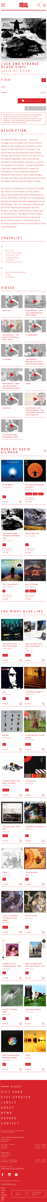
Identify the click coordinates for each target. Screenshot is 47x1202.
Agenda (9, 1118)
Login (44, 1)
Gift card (12, 1092)
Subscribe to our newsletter (12, 1168)
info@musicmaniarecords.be (13, 1130)
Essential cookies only (37, 1193)
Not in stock (35, 108)
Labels (9, 1102)
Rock (3, 86)
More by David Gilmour (16, 450)
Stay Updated (16, 1097)
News (6, 1112)
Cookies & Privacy (8, 1184)
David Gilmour (15, 70)
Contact (10, 1123)
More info (3, 1198)
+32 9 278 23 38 (7, 1132)
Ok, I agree (19, 1193)
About (8, 1107)
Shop (16, 1086)
